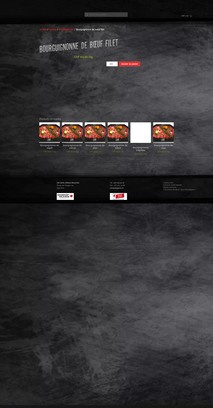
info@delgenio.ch (117, 342)
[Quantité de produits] (112, 229)
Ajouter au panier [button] (50, 313)
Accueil (42, 195)
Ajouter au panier (129, 229)
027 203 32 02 (118, 337)
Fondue (52, 195)
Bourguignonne (66, 195)
